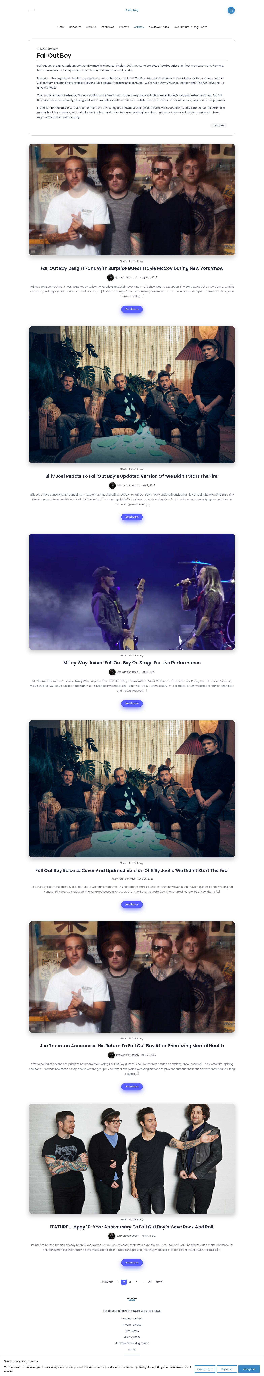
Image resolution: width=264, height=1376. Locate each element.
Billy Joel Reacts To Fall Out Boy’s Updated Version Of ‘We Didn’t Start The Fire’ (132, 476)
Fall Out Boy (136, 261)
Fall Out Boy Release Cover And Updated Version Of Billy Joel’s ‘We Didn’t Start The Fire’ (132, 870)
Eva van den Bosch (126, 277)
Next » (160, 1282)
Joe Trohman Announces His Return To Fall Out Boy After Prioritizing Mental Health (132, 1046)
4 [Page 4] (136, 1282)
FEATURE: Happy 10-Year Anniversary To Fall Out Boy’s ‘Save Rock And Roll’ (132, 1227)
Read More (132, 309)
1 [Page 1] (118, 1282)
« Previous (106, 1282)
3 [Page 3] (130, 1282)
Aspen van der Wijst (123, 878)
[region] (132, 1366)
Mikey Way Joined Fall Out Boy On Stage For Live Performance (132, 663)
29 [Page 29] (149, 1282)
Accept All (249, 1369)
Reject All (226, 1369)
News (123, 261)
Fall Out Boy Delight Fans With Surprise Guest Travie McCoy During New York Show (132, 268)
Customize (203, 1369)
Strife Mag (132, 10)
